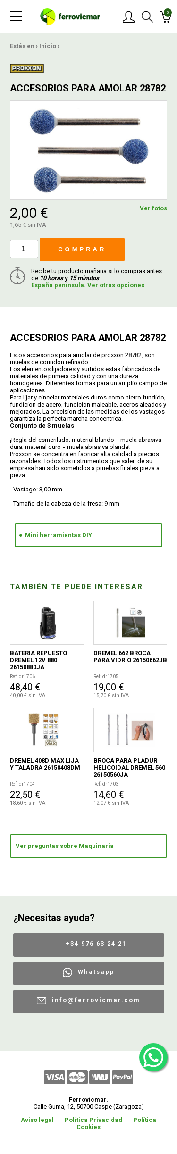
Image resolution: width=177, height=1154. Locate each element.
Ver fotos (153, 208)
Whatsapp (96, 971)
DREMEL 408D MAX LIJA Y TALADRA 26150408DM (45, 764)
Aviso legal (37, 1119)
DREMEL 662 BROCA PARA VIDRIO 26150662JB (130, 656)
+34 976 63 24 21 (96, 943)
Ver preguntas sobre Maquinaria (65, 845)
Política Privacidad (93, 1119)
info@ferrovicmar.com (96, 1000)
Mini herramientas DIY (58, 535)
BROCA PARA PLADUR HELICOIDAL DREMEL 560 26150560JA (129, 767)
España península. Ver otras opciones (87, 285)
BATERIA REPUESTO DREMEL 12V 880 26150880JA (38, 660)
